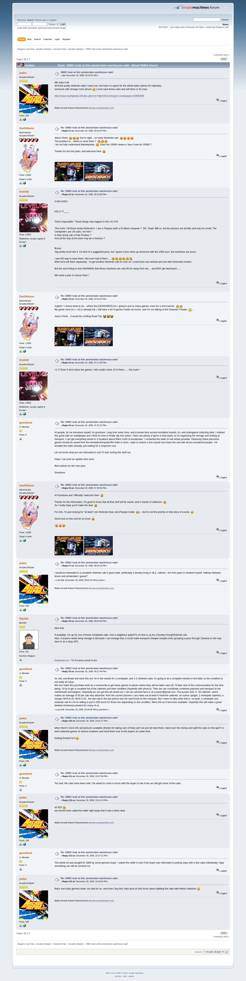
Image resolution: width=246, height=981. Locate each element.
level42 (24, 191)
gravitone (25, 422)
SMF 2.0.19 (111, 973)
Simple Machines (136, 973)
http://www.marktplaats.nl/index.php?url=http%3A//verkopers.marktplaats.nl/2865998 (99, 96)
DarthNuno (26, 128)
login (44, 20)
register (53, 20)
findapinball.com (62, 660)
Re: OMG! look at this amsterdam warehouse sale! (89, 127)
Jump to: (198, 952)
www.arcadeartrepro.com (102, 108)
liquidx (23, 618)
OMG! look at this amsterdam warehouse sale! (87, 72)
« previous (218, 55)
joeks (23, 72)
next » (226, 55)
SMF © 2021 (122, 973)
